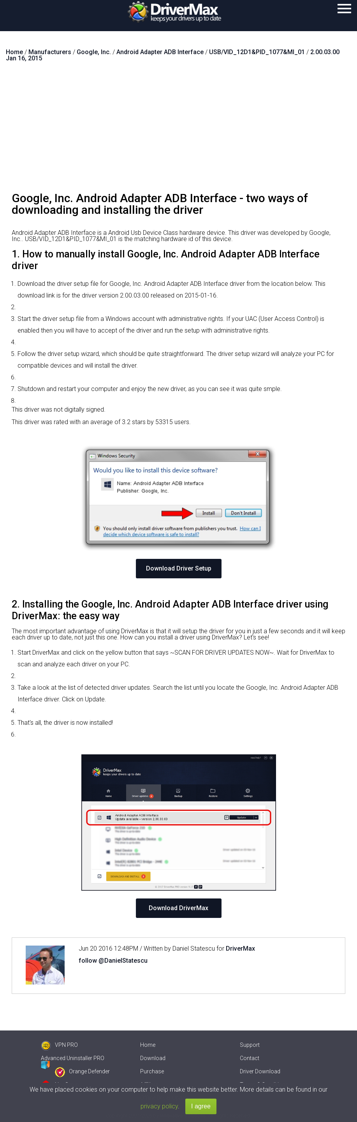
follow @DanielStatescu (113, 960)
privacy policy (159, 1106)
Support (250, 1045)
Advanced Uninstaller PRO (72, 1058)
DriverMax (240, 948)
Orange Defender (82, 1071)
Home (147, 1045)
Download (152, 1058)
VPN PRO (59, 1045)
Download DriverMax (178, 908)
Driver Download (260, 1071)
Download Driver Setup (178, 568)
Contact (249, 1058)
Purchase (152, 1071)
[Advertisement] (178, 130)
